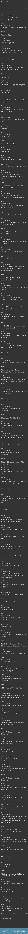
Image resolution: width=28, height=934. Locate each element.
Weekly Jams (5, 136)
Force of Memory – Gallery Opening (13, 167)
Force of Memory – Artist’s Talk (12, 215)
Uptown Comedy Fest (8, 144)
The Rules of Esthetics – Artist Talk (13, 653)
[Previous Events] (3, 914)
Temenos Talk (6, 35)
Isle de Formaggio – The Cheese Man (14, 27)
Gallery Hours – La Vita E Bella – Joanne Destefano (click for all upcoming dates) (12, 268)
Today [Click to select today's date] (14, 913)
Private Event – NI (7, 60)
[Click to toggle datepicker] (7, 9)
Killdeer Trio (5, 859)
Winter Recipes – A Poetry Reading (13, 362)
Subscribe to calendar (7, 918)
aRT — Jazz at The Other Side (11, 688)
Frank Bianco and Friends (10, 602)
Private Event (5, 77)
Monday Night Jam (7, 43)
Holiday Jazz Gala (7, 259)
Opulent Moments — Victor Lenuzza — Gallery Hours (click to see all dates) (13, 381)
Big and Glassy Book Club (10, 661)
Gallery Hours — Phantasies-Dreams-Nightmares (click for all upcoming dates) (12, 575)
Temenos (4, 129)
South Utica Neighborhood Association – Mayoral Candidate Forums (12, 176)
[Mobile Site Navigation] (26, 2)
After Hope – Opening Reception (12, 883)
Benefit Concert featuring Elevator (13, 594)
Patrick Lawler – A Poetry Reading (13, 251)
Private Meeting (6, 401)
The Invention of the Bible (10, 565)
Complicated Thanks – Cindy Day (12, 159)
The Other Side (5, 1)
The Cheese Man (7, 609)
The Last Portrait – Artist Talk (11, 445)
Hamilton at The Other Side (10, 418)
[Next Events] (25, 914)
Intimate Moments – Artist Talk (11, 705)
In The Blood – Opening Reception (13, 85)
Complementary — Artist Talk (11, 529)
